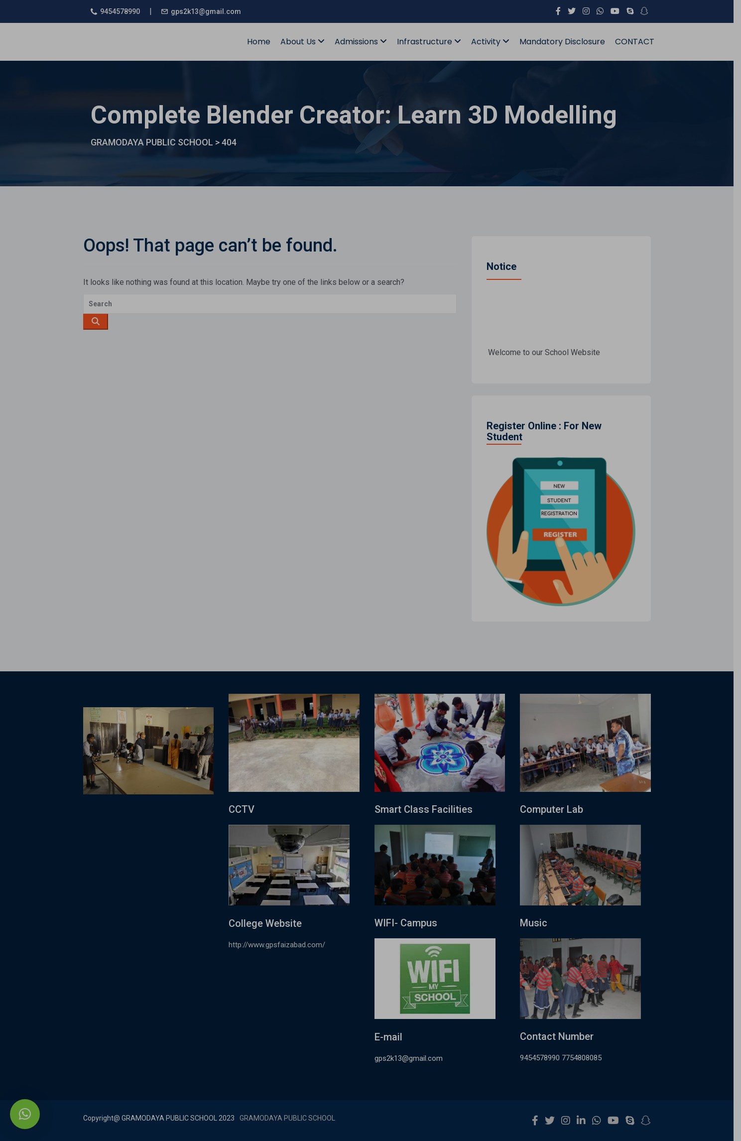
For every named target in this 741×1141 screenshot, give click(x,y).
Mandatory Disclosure (566, 41)
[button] (25, 1114)
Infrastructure (432, 41)
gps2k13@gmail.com (209, 11)
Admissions (364, 41)
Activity (494, 41)
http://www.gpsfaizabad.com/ (281, 944)
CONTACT (638, 41)
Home (262, 41)
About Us (306, 41)
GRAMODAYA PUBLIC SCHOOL (291, 1118)
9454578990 (123, 11)
